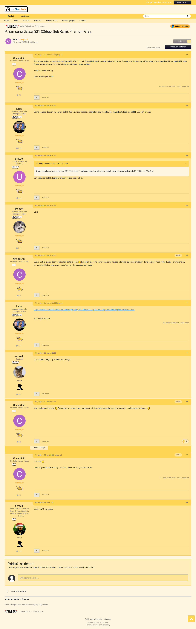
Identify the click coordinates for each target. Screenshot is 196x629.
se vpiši (67, 567)
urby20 (19, 158)
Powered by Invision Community (98, 625)
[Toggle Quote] (37, 163)
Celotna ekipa (51, 20)
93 (19, 95)
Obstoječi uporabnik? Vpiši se (158, 2)
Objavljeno (45, 55)
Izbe (16, 20)
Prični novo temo (153, 48)
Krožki (6, 20)
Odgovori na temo (178, 47)
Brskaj (11, 17)
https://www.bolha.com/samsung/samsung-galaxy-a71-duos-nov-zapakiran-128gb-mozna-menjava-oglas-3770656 (84, 310)
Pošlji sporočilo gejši (93, 619)
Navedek (45, 98)
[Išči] (157, 16)
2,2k (19, 248)
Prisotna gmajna (68, 20)
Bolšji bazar (33, 42)
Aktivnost (25, 16)
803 (18, 394)
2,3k (19, 148)
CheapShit (19, 58)
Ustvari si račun (183, 2)
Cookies (107, 619)
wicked (19, 356)
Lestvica (82, 20)
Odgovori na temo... (29, 578)
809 (18, 198)
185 (18, 551)
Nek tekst (37, 20)
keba (19, 108)
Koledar (26, 20)
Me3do (19, 208)
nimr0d (19, 506)
